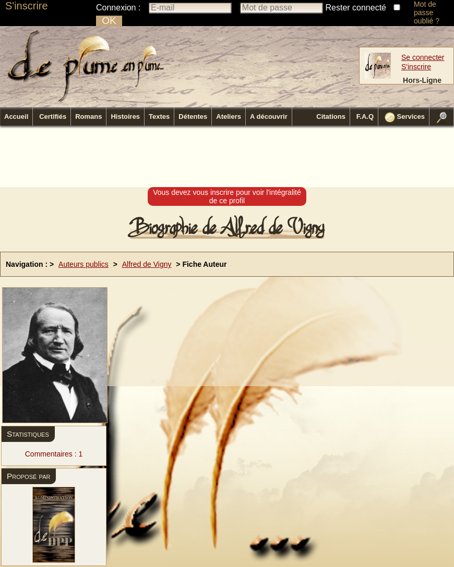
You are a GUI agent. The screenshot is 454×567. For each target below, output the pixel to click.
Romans (88, 116)
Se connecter (423, 57)
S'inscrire (26, 5)
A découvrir (269, 116)
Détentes (192, 116)
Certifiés (52, 116)
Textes (159, 116)
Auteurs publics (83, 264)
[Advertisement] (227, 156)
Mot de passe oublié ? (426, 12)
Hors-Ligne (422, 80)
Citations (330, 116)
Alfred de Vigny (147, 264)
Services (405, 117)
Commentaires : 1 (53, 454)
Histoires (125, 116)
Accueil (16, 116)
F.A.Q (365, 116)
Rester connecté (356, 7)
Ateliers (228, 116)
